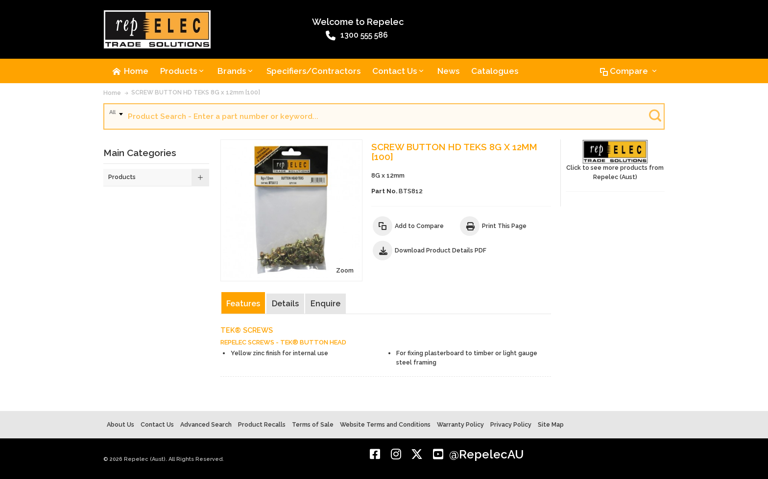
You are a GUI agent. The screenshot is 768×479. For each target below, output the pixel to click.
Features (243, 303)
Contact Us (157, 424)
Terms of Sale (313, 424)
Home (112, 92)
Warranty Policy (460, 424)
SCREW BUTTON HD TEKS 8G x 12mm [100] (195, 92)
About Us (120, 424)
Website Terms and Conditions (385, 424)
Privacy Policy (510, 424)
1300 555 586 (357, 36)
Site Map (551, 424)
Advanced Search (206, 424)
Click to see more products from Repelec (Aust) (615, 160)
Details (285, 303)
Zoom (345, 270)
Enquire (325, 303)
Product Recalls (262, 424)
